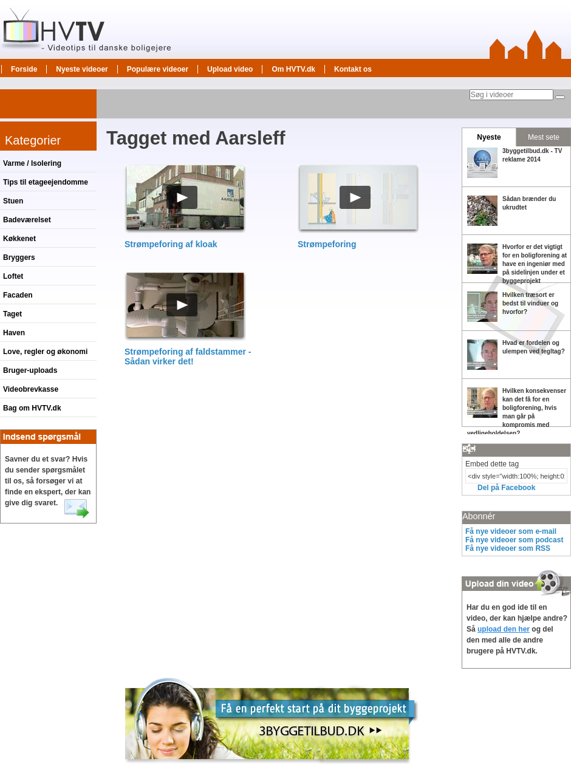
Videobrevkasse (30, 389)
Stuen (13, 201)
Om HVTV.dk (293, 69)
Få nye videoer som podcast (514, 540)
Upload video (230, 69)
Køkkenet (19, 238)
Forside (24, 69)
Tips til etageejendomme (45, 182)
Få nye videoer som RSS (507, 548)
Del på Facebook (506, 487)
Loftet (13, 276)
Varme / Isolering (32, 163)
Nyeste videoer (82, 69)
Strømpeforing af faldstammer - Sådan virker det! (188, 356)
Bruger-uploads (30, 370)
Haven (14, 333)
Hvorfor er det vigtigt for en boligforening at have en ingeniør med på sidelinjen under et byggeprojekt (534, 264)
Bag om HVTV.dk (32, 408)
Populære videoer (157, 69)
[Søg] (560, 97)
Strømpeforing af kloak (171, 244)
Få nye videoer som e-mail (510, 531)
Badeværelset (27, 220)
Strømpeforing (327, 244)
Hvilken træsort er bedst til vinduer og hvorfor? (530, 303)
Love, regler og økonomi (45, 351)
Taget (12, 314)
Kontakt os (353, 69)
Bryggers (19, 257)
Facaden (18, 295)
